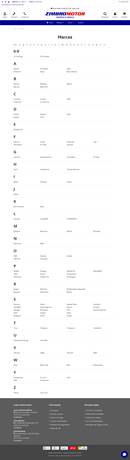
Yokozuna (44, 380)
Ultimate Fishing (21, 340)
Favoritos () (123, 2)
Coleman (17, 102)
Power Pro (44, 277)
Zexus (16, 392)
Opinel (43, 256)
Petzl (16, 274)
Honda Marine (73, 169)
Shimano (44, 310)
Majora (17, 231)
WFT (69, 365)
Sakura (17, 304)
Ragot (16, 289)
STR (68, 310)
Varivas (17, 352)
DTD (42, 117)
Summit (96, 304)
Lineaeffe (44, 219)
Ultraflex (44, 340)
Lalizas (17, 219)
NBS (42, 243)
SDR (15, 313)
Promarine (71, 274)
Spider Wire (72, 304)
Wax (15, 365)
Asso (69, 68)
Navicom (17, 243)
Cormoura (44, 102)
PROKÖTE (71, 271)
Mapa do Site (55, 428)
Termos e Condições (94, 410)
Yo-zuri (43, 377)
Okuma (17, 258)
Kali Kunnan (19, 206)
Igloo (16, 181)
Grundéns (71, 157)
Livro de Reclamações (94, 421)
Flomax (70, 144)
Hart (16, 169)
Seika (42, 304)
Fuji (95, 142)
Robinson (44, 292)
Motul (69, 231)
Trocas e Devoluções (58, 421)
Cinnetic (17, 99)
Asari (42, 71)
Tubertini (97, 328)
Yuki (68, 377)
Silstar (43, 313)
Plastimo (17, 277)
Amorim (17, 71)
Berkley (43, 84)
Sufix (69, 313)
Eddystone (18, 129)
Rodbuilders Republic (76, 289)
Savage (17, 310)
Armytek (44, 68)
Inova (69, 181)
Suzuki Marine (99, 310)
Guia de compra (56, 414)
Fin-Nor (43, 144)
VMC (95, 352)
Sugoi (69, 315)
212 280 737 (22, 2)
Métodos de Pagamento (60, 425)
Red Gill (43, 289)
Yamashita (18, 377)
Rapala (17, 292)
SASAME (17, 307)
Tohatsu (43, 328)
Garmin (17, 157)
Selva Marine (45, 307)
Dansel (43, 114)
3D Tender (44, 56)
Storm (69, 307)
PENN (16, 271)
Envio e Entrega (56, 417)
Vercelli (70, 352)
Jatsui (16, 194)
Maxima (43, 231)
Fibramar (18, 144)
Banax (16, 84)
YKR (15, 380)
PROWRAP (97, 271)
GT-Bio (96, 157)
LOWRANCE (72, 219)
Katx (42, 206)
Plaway (43, 271)
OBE (15, 256)
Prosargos (71, 277)
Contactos (18, 417)
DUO (69, 114)
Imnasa (43, 181)
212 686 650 (38, 2)
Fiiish (42, 142)
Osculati (43, 258)
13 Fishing (18, 56)
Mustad (96, 231)
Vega (42, 352)
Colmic (43, 99)
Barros (16, 86)
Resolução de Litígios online (97, 425)
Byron (69, 84)
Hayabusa (44, 169)
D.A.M (16, 114)
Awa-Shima (72, 71)
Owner (69, 256)
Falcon (16, 142)
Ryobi (69, 292)
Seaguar (17, 315)
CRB (68, 99)
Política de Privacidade (95, 414)
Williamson (98, 365)
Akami (16, 68)
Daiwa (16, 117)
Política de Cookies (93, 417)
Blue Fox (44, 86)
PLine (42, 274)
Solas (42, 315)
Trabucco (71, 328)
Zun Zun (43, 392)
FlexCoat (70, 142)
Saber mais (75, 8)
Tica (15, 328)
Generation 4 (45, 157)
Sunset (96, 307)
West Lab (44, 365)
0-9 (15, 44)
